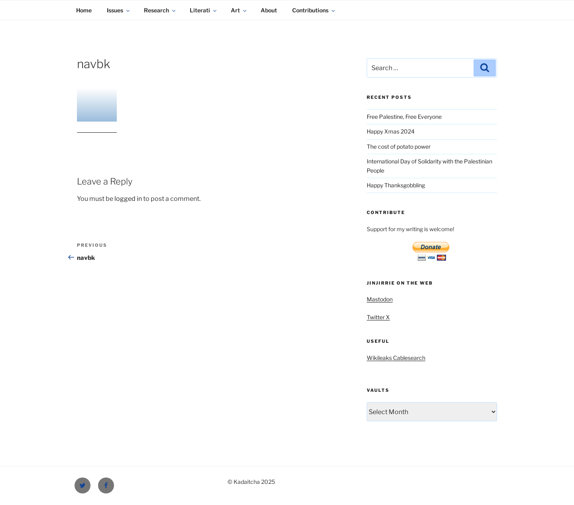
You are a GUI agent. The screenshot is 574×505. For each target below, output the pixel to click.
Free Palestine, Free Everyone (404, 116)
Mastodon (380, 299)
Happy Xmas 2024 (391, 131)
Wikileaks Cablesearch (396, 357)
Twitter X (378, 317)
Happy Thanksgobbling (396, 185)
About (269, 10)
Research (160, 10)
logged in (128, 198)
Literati (204, 10)
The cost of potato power (399, 146)
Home (84, 10)
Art (239, 10)
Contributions (314, 10)
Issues (119, 10)
